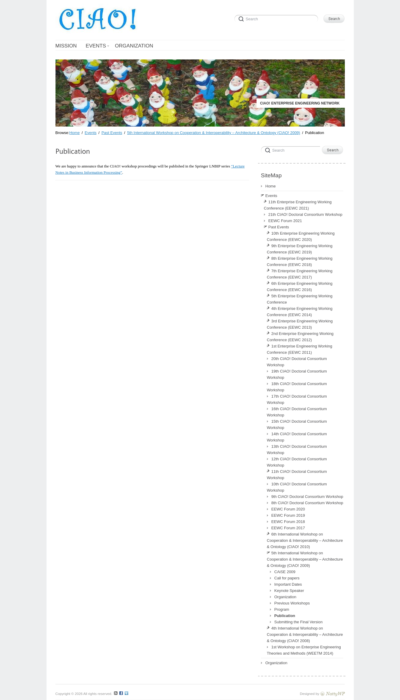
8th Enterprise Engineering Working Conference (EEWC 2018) (300, 261)
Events (271, 195)
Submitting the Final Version (298, 622)
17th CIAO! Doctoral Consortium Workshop (297, 399)
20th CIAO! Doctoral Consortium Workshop (297, 361)
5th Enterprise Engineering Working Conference (300, 299)
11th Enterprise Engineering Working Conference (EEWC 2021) (298, 205)
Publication (284, 615)
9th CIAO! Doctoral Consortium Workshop (307, 496)
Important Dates (288, 584)
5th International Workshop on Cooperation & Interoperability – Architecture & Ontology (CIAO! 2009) (305, 559)
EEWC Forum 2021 (285, 221)
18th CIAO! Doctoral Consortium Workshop (297, 386)
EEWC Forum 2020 (288, 509)
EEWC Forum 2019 (288, 515)
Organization (285, 597)
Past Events (278, 227)
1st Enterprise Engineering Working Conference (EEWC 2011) (299, 349)
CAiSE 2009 (285, 572)
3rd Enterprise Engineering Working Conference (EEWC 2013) (300, 324)
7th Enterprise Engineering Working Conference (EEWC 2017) (300, 274)
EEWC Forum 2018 (288, 521)
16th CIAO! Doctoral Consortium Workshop (297, 412)
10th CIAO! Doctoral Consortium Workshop (297, 487)
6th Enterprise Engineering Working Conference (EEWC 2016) (300, 286)
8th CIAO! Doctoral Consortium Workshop (307, 503)
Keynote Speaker (289, 590)
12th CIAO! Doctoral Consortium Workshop (297, 462)
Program (281, 609)
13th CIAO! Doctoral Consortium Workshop (297, 449)
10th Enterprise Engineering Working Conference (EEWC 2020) (301, 236)
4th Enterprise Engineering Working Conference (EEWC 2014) (300, 311)
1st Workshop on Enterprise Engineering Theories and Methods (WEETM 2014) (304, 650)
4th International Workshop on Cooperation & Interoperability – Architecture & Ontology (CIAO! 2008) (305, 634)
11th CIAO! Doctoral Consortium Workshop (297, 474)
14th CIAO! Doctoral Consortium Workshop (297, 437)
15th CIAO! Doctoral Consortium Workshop (297, 424)
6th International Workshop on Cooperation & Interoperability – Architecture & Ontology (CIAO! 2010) (305, 540)
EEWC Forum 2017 (288, 528)
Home (270, 186)
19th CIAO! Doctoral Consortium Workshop (297, 374)
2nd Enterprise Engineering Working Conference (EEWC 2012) (300, 336)
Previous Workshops (292, 603)
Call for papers (287, 578)
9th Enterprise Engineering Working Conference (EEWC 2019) (300, 249)
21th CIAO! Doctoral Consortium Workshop (305, 214)
